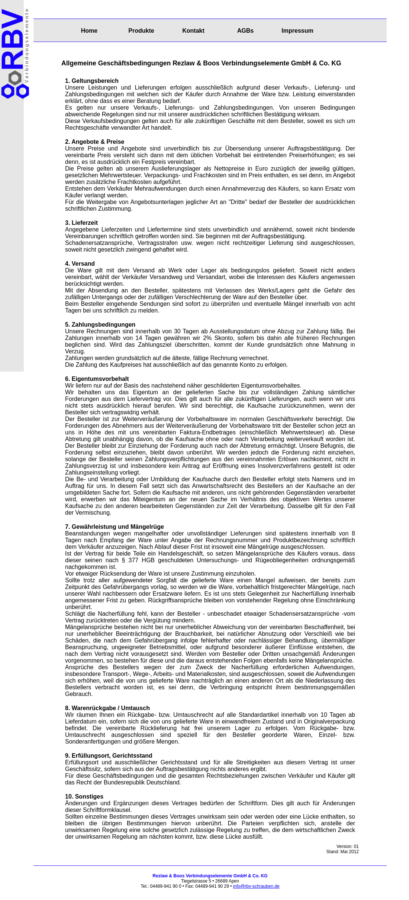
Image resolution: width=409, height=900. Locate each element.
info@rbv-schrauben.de (256, 886)
